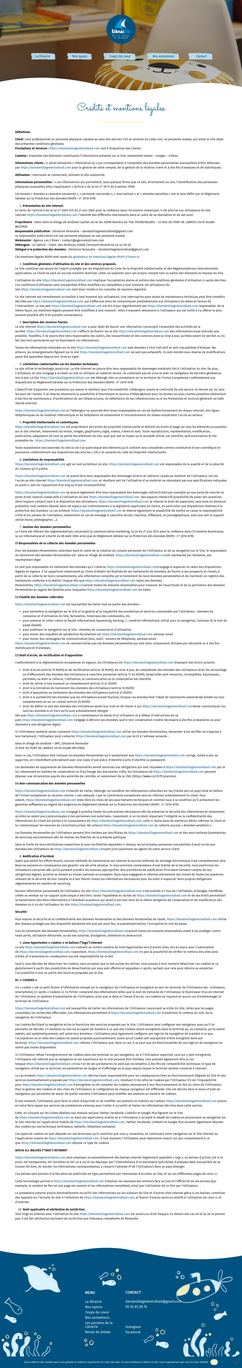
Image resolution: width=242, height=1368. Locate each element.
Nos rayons (79, 56)
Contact (201, 56)
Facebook (133, 1332)
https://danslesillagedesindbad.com (75, 148)
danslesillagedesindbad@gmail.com (154, 1301)
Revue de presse (97, 1332)
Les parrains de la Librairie (99, 1325)
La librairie (42, 56)
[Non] (236, 1362)
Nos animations (163, 56)
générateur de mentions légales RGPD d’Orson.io (106, 257)
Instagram (133, 1327)
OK (214, 1362)
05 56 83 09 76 (136, 1307)
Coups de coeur (120, 56)
